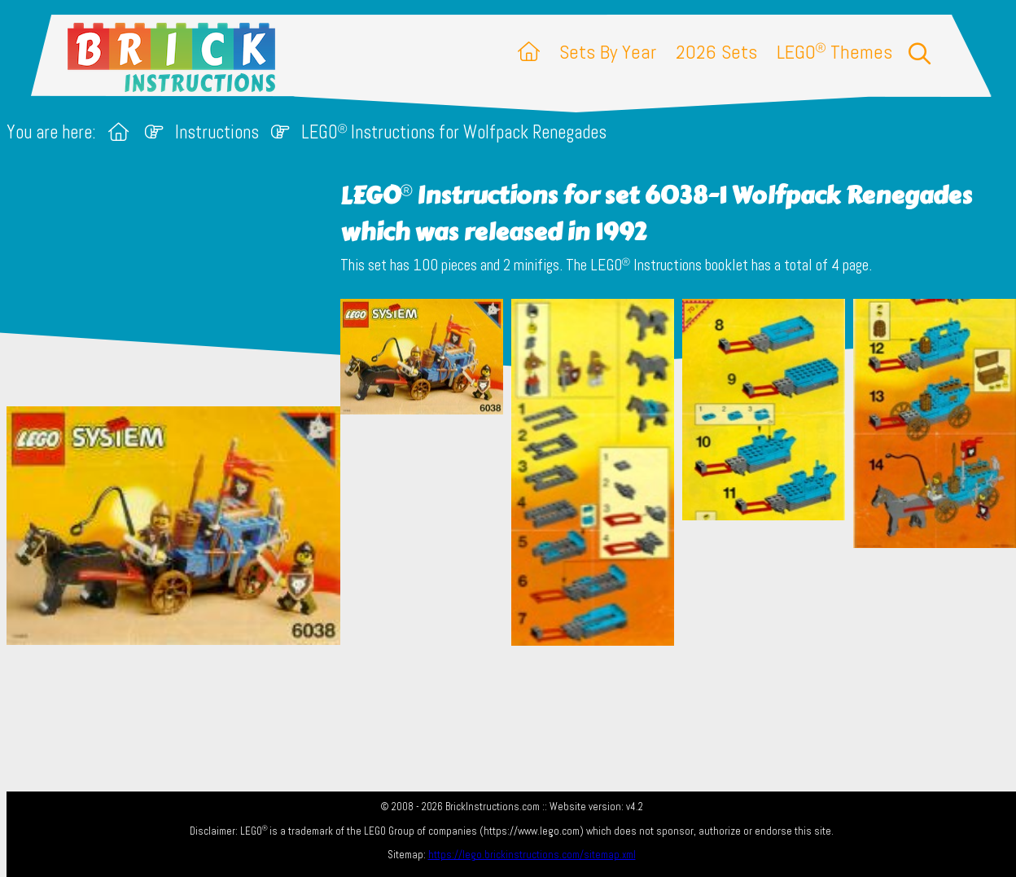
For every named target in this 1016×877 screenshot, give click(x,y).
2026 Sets (716, 51)
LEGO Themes (834, 51)
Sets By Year (607, 51)
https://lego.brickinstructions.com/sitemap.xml (532, 855)
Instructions (217, 132)
